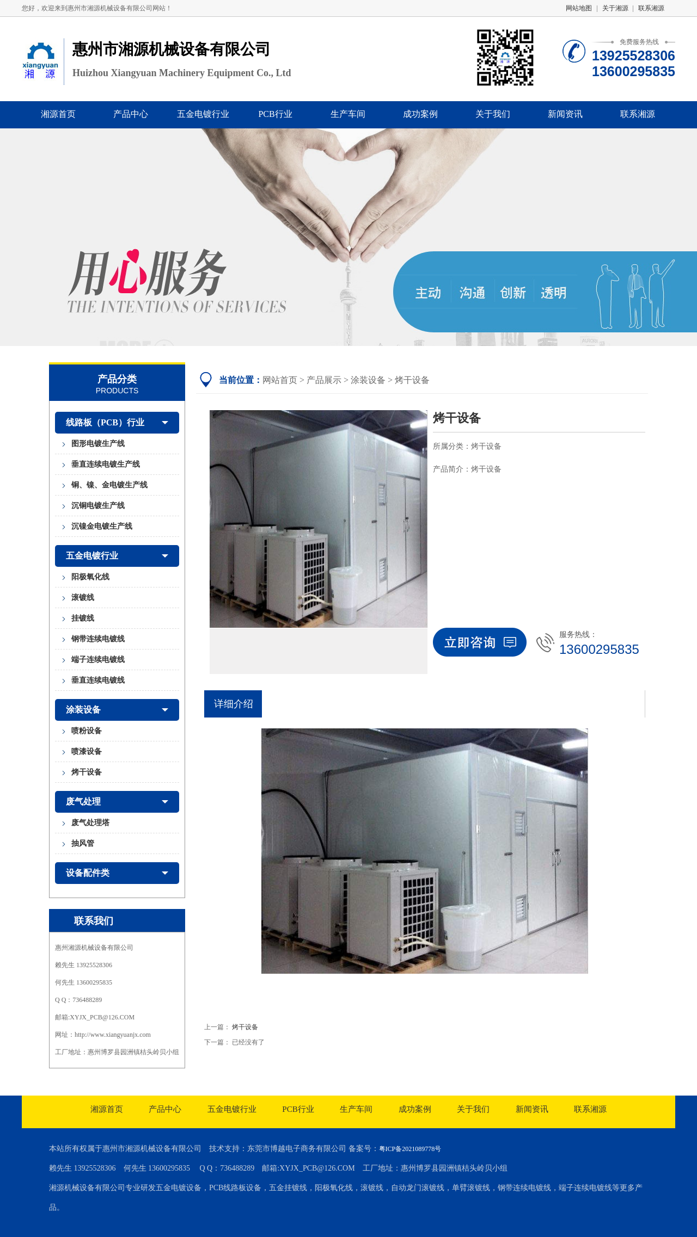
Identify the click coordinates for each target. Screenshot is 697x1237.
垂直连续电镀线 (98, 680)
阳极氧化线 (90, 577)
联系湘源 (651, 8)
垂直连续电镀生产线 (105, 464)
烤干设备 (86, 772)
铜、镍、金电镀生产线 (109, 485)
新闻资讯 (565, 114)
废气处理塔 (90, 823)
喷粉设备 (86, 731)
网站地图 (579, 8)
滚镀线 (82, 597)
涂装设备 (117, 710)
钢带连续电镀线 (98, 639)
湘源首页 (58, 114)
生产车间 (348, 114)
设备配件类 (117, 873)
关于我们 (492, 114)
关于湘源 (615, 8)
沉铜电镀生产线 (98, 506)
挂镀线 (82, 618)
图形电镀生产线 (98, 444)
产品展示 (324, 380)
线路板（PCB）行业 (117, 423)
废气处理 (117, 802)
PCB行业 (275, 114)
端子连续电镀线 (98, 659)
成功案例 (420, 114)
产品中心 (130, 114)
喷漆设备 (86, 751)
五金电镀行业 (203, 114)
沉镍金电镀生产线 (101, 526)
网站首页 (279, 380)
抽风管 (82, 843)
